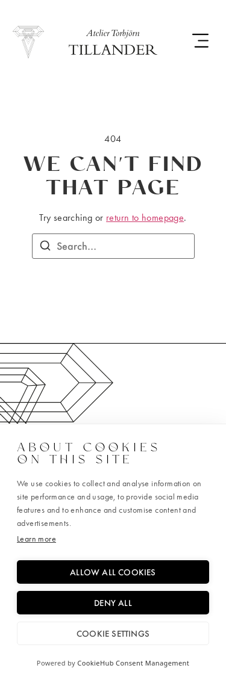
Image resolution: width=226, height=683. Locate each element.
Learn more (36, 539)
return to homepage (145, 217)
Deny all (113, 603)
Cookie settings (113, 633)
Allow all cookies (112, 572)
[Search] (45, 247)
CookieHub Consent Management (133, 662)
